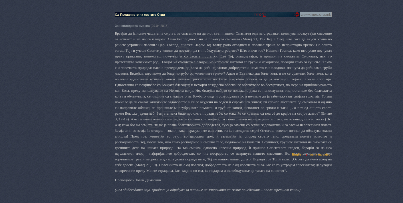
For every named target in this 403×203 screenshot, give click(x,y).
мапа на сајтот (320, 154)
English (297, 154)
